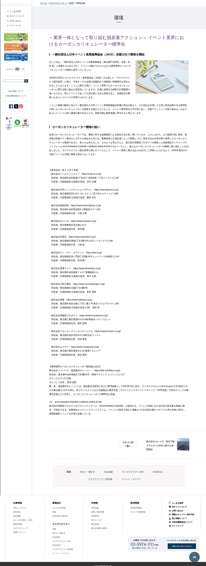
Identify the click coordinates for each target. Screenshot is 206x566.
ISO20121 (158, 472)
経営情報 (95, 508)
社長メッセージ (19, 508)
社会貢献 (108, 472)
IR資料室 (95, 516)
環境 (71, 3)
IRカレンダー (97, 520)
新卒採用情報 (136, 508)
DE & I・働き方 (87, 472)
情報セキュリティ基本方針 (183, 514)
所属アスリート (19, 532)
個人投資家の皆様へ (99, 528)
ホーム (43, 3)
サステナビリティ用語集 (100, 479)
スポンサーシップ (20, 528)
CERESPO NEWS (60, 516)
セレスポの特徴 (58, 508)
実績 (54, 512)
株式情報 (95, 524)
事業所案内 (18, 524)
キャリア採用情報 (137, 512)
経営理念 (17, 512)
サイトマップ (15, 25)
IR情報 (94, 503)
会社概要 (17, 516)
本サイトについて (17, 16)
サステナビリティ (58, 3)
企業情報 (17, 503)
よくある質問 (15, 11)
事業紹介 (56, 503)
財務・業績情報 (97, 512)
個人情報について (15, 91)
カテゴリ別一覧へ (127, 444)
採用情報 (134, 503)
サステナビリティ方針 (133, 472)
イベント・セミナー (131, 479)
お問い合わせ (15, 21)
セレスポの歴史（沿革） (23, 520)
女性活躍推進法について (16, 96)
